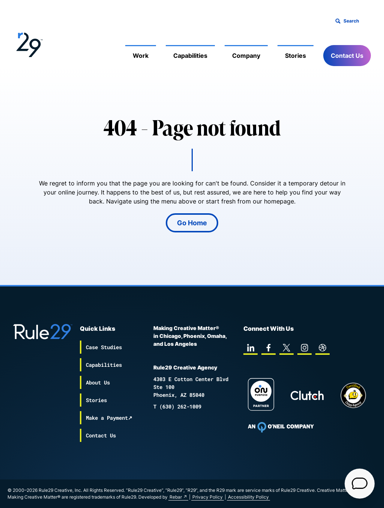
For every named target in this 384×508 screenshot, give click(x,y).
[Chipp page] (353, 395)
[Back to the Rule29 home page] (28, 43)
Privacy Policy (207, 497)
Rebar (176, 497)
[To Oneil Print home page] (280, 427)
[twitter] (286, 348)
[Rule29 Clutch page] (307, 395)
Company (246, 55)
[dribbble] (322, 348)
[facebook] (268, 348)
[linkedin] (250, 348)
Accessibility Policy (248, 497)
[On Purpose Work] (261, 396)
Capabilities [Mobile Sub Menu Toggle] (190, 55)
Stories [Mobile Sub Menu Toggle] (295, 55)
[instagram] (304, 348)
